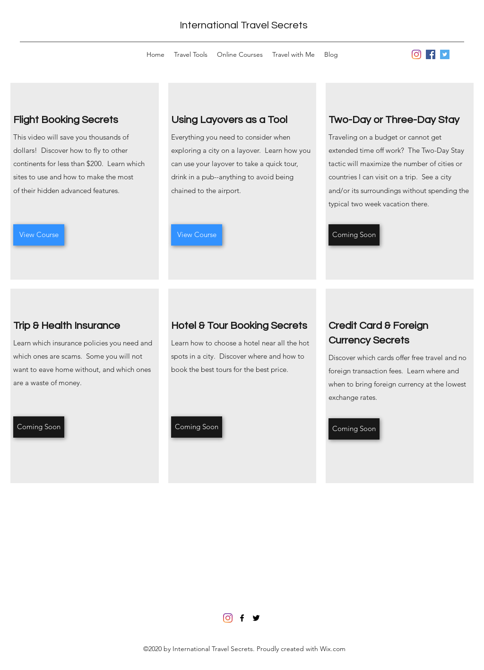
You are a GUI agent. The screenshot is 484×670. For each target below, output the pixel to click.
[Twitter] (444, 54)
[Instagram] (416, 54)
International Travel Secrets (244, 25)
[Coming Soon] (354, 235)
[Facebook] (430, 54)
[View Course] (38, 235)
